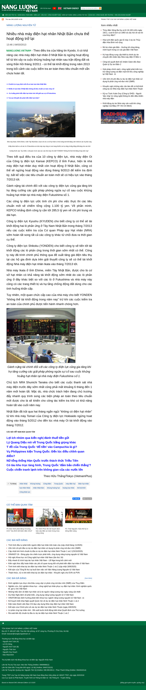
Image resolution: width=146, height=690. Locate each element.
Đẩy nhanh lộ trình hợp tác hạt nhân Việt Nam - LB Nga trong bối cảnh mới (40, 560)
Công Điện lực (25, 492)
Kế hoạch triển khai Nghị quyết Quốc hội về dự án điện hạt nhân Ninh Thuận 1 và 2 (43, 601)
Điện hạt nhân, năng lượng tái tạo (74, 15)
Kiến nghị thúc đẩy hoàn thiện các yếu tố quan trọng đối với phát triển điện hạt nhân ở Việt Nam (48, 563)
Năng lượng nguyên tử (21, 25)
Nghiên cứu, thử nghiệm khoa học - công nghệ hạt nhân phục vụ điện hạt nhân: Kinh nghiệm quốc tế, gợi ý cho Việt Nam (50, 587)
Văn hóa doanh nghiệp (123, 15)
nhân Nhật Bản (38, 488)
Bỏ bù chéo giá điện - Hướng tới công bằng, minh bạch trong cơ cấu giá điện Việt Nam (121, 48)
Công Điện (47, 484)
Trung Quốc (58, 484)
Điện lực (37, 15)
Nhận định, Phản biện (25, 15)
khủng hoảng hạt (53, 488)
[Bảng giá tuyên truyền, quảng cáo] (132, 682)
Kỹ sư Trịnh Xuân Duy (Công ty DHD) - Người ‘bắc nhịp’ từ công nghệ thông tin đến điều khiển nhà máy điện (123, 96)
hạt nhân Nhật (25, 488)
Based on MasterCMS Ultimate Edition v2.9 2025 (18, 682)
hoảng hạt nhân (68, 488)
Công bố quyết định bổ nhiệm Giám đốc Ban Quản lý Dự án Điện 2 (122, 63)
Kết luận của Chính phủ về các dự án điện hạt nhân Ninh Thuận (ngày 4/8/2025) (42, 607)
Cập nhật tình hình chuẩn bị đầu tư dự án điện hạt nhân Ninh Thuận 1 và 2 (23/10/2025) (45, 551)
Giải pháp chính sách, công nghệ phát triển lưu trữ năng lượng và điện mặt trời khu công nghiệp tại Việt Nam (123, 71)
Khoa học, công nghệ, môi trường (100, 15)
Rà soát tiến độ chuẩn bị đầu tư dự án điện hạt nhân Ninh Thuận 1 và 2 (38, 613)
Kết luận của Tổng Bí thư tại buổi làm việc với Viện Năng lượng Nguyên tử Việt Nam (44, 570)
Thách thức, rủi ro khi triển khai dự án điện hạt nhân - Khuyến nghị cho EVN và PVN (44, 573)
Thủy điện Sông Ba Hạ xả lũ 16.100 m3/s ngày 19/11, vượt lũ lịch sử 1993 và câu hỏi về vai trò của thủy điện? (123, 32)
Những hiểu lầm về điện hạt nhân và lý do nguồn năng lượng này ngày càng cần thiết (44, 592)
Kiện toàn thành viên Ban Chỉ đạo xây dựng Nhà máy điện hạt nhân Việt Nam (41, 604)
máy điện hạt (70, 484)
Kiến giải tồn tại (10, 15)
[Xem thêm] (88, 578)
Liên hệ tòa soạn (45, 8)
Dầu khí (44, 15)
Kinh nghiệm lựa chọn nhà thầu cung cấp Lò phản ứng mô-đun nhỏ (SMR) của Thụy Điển (46, 583)
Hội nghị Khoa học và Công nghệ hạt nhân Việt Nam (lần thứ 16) (35, 557)
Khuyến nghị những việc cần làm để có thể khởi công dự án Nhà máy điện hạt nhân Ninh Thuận (123, 87)
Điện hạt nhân (83, 484)
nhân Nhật (23, 484)
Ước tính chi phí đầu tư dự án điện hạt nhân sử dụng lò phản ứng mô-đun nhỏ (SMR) (44, 548)
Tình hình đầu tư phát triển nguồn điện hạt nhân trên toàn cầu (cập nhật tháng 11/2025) (45, 545)
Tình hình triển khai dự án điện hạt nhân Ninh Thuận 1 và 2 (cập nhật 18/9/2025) (42, 567)
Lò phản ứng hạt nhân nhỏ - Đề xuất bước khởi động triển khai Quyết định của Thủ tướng (46, 610)
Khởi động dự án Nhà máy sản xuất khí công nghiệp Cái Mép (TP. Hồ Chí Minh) (122, 104)
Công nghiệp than (54, 15)
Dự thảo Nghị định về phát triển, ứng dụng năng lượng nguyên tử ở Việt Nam (41, 595)
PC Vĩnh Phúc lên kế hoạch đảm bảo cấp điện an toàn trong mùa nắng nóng (48, 531)
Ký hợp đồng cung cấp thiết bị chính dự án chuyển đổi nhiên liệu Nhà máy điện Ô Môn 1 (122, 56)
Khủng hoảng (35, 484)
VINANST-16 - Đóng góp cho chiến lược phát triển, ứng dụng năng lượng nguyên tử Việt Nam (48, 554)
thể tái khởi (81, 488)
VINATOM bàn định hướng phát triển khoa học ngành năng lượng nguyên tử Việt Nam (46, 598)
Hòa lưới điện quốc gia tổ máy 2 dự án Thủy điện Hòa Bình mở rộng (121, 41)
